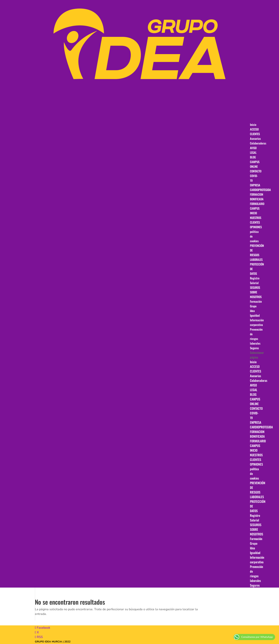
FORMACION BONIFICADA (257, 434)
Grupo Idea (253, 545)
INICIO (253, 450)
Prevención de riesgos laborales (256, 336)
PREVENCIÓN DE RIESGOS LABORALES (257, 252)
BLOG (253, 394)
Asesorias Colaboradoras (258, 140)
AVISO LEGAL (253, 387)
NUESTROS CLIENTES (256, 457)
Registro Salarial (255, 517)
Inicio (253, 362)
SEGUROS (255, 524)
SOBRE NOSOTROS (256, 531)
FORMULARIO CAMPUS (257, 205)
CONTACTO (256, 408)
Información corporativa (257, 559)
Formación (256, 538)
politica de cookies (254, 236)
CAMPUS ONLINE (255, 401)
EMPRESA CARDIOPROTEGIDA (261, 424)
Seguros (255, 585)
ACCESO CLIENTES (255, 368)
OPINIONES (256, 464)
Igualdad (255, 552)
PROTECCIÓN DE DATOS (257, 269)
